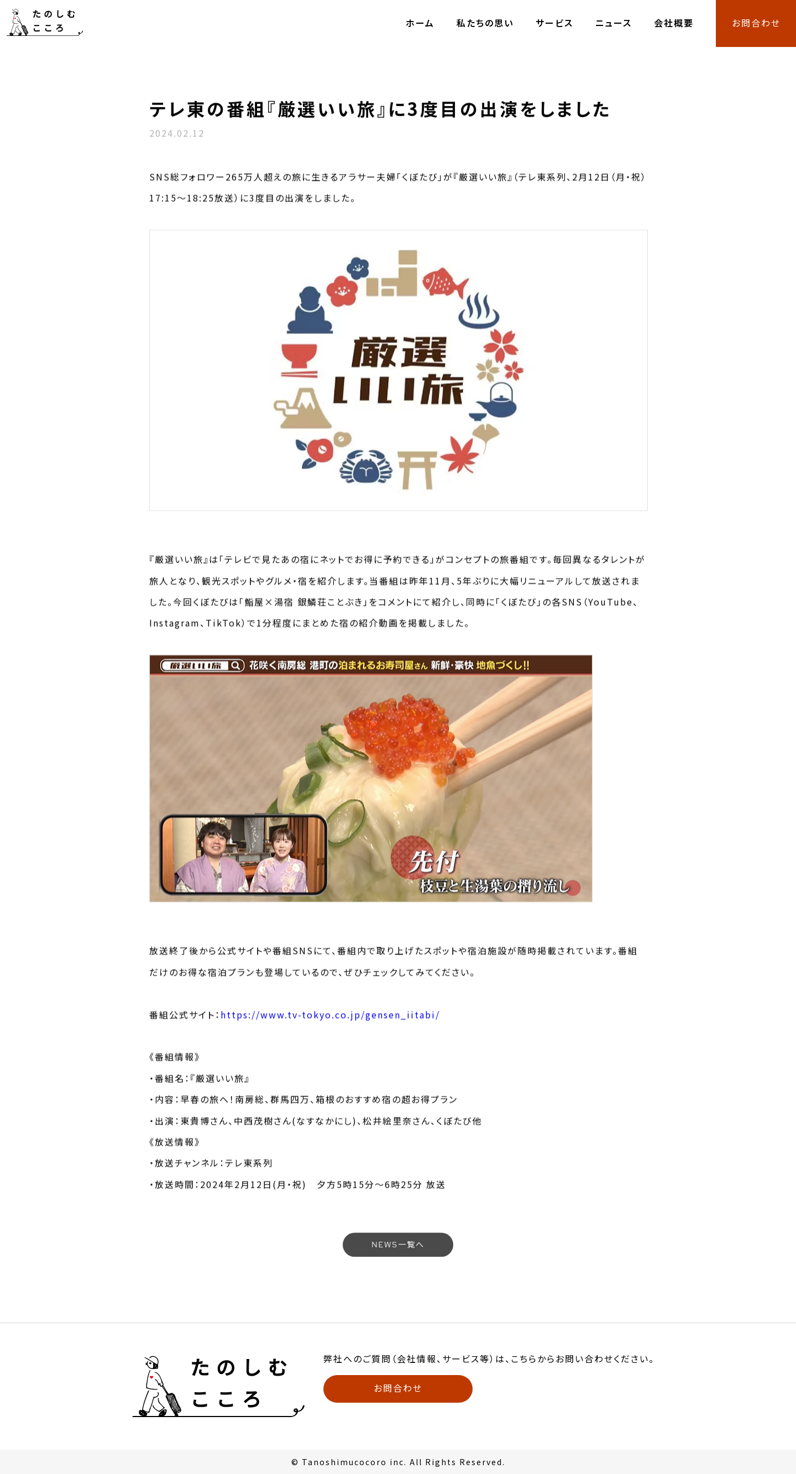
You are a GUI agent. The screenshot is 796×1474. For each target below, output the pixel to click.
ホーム (420, 23)
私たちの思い (485, 23)
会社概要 (674, 23)
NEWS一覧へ (397, 1246)
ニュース (613, 23)
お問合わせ (756, 23)
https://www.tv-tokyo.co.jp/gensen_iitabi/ (330, 1025)
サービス (554, 23)
